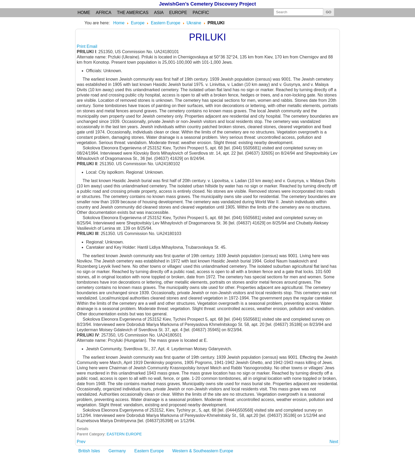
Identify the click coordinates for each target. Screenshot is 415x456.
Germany (117, 451)
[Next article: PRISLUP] (334, 441)
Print (82, 46)
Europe (178, 12)
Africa (103, 12)
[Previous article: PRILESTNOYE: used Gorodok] (81, 441)
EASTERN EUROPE (124, 434)
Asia (159, 12)
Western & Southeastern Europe (202, 451)
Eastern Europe (149, 451)
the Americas (132, 12)
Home (84, 12)
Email (92, 46)
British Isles (89, 451)
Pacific (201, 12)
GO (328, 12)
